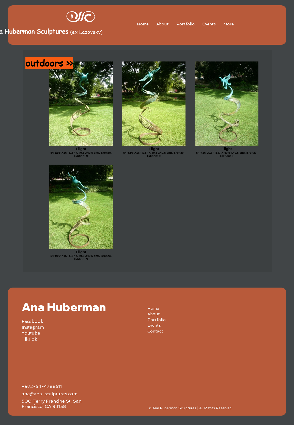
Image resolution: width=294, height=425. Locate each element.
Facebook (32, 321)
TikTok (29, 339)
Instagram (33, 327)
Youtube (31, 333)
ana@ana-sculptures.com (50, 393)
